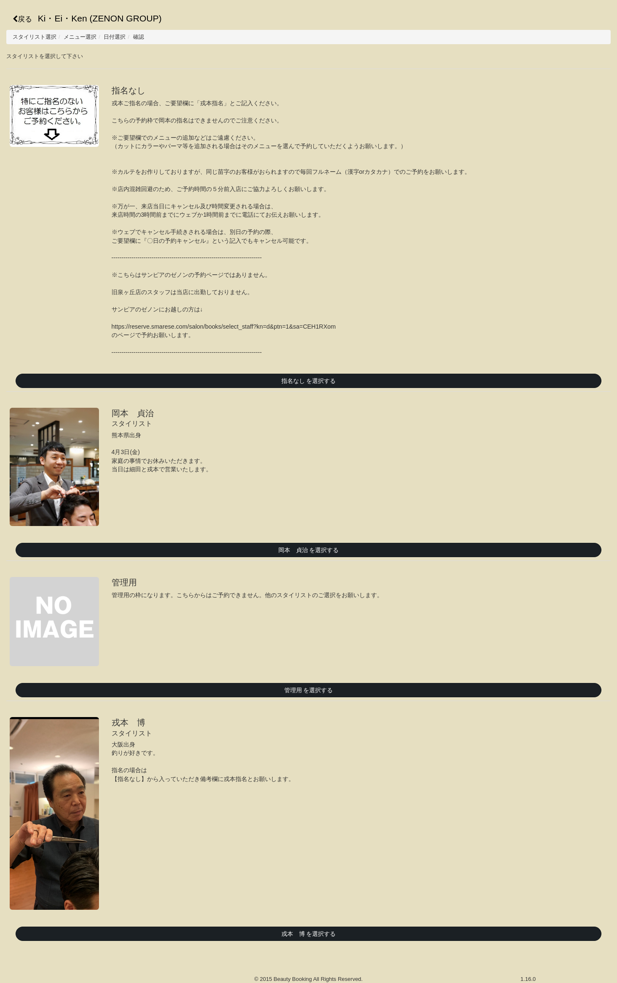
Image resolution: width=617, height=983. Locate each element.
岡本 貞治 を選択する (308, 550)
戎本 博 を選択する (308, 933)
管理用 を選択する (308, 690)
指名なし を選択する (308, 380)
